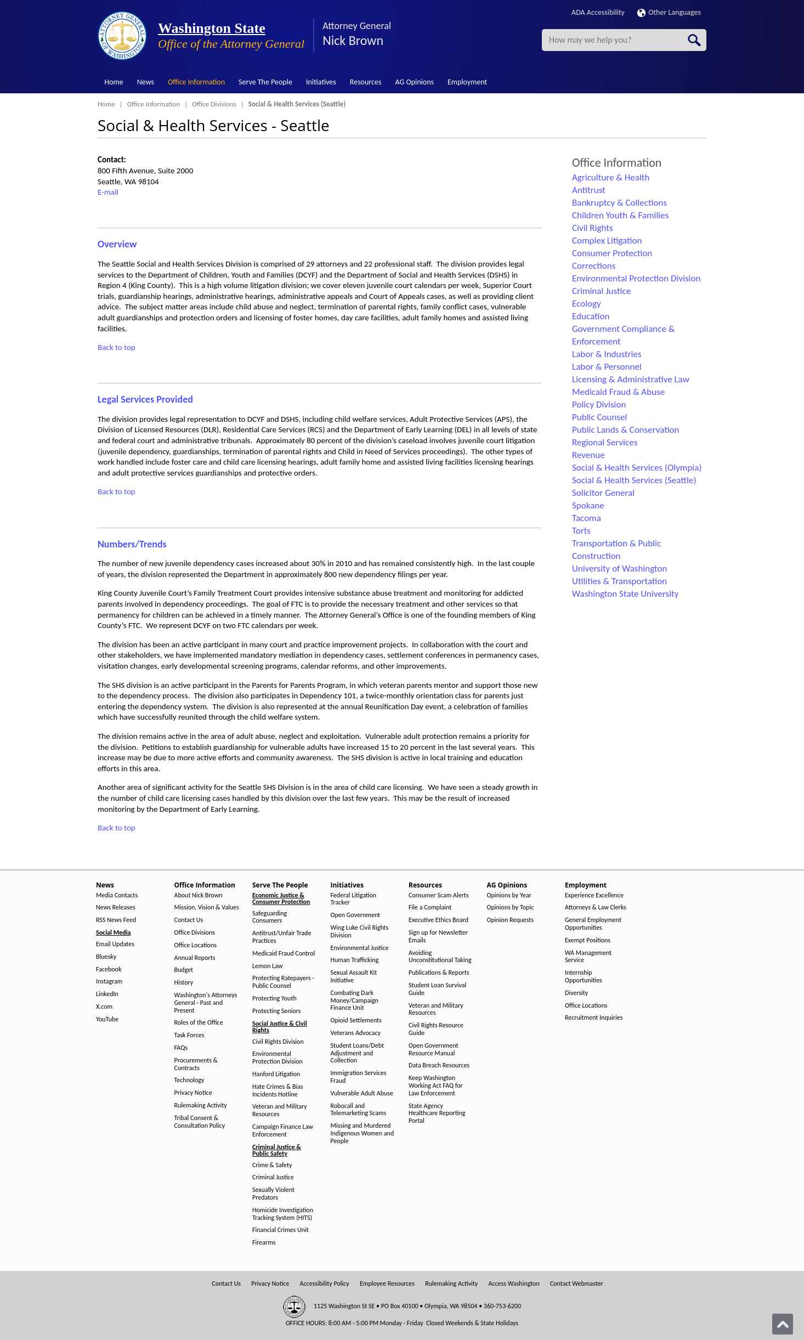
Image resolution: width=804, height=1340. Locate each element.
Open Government (356, 915)
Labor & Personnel (607, 366)
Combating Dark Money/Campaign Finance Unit (354, 1001)
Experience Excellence (594, 895)
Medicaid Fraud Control (283, 953)
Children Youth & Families (620, 215)
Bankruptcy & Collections (619, 202)
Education (590, 316)
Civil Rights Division (278, 1041)
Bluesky (106, 956)
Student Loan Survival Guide (437, 989)
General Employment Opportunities (593, 924)
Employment (467, 82)
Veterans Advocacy (356, 1033)
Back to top (116, 347)
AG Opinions (414, 82)
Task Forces (189, 1035)
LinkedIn (107, 994)
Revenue (588, 455)
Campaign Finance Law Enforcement (282, 1130)
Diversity (576, 993)
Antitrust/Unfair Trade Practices (281, 937)
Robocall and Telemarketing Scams (359, 1109)
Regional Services (604, 442)
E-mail (108, 192)
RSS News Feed (116, 920)
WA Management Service (588, 956)
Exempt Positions (587, 940)
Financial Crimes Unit (280, 1230)
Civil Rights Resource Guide (436, 1029)
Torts (581, 530)
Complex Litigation (607, 240)
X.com (104, 1006)
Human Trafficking (355, 960)
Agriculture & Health (610, 177)
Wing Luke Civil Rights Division (360, 931)
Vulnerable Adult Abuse (362, 1093)
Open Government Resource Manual (433, 1049)
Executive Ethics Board (438, 920)
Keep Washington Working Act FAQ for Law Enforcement (436, 1086)
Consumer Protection (612, 253)
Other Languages (669, 12)
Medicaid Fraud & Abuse (618, 392)
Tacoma (586, 518)
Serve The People (265, 82)
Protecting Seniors (276, 1011)
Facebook (108, 969)
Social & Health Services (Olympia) (637, 467)
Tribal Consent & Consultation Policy (199, 1122)
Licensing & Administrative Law (630, 379)
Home (114, 82)
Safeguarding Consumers (269, 917)
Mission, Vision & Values (206, 907)
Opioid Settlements (356, 1020)
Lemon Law (267, 966)
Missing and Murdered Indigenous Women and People (362, 1133)
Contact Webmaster (576, 1283)
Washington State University (625, 594)
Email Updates (115, 944)
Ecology (586, 303)
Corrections (593, 266)
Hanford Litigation (276, 1074)
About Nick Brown (198, 895)
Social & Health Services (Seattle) (634, 480)
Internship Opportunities (583, 976)
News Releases (115, 907)
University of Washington (619, 568)
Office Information (196, 82)
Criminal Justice (601, 291)
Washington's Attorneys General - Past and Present (205, 1003)
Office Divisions (214, 104)
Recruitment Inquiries (593, 1017)
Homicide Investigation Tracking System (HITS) (282, 1214)
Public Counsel (599, 417)
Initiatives (321, 82)
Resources (366, 82)
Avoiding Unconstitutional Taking (440, 956)
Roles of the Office (198, 1022)
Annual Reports (195, 958)
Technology (189, 1080)
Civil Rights (592, 228)
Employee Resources (387, 1283)
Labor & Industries (607, 354)
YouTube (107, 1019)
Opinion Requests (510, 920)
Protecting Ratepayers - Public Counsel (283, 982)
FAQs (181, 1047)
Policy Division (599, 404)
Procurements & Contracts (196, 1064)
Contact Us (188, 920)
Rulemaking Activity (200, 1105)
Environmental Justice (360, 948)
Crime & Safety (272, 1165)
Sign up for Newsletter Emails (438, 936)
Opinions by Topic (510, 907)
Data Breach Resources (439, 1065)
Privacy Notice (193, 1092)
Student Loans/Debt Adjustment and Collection (357, 1053)
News (145, 82)
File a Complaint (430, 907)
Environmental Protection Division (636, 278)
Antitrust (588, 190)
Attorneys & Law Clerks (595, 907)
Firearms (263, 1242)
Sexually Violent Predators (273, 1193)
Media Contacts (117, 895)
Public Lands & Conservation (626, 430)
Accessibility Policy (324, 1283)
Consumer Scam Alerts (439, 895)
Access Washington (513, 1283)
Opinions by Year (509, 895)
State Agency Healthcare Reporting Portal (437, 1113)
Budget (184, 970)
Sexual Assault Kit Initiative (354, 976)
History (184, 982)
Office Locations (195, 945)
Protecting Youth (274, 998)
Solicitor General (603, 493)
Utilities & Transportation (619, 581)
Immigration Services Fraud (359, 1077)
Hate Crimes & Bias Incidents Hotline (277, 1090)
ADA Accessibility (598, 12)
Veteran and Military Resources (279, 1110)
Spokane (588, 505)
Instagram (109, 981)
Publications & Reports (439, 972)
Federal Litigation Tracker (354, 899)
